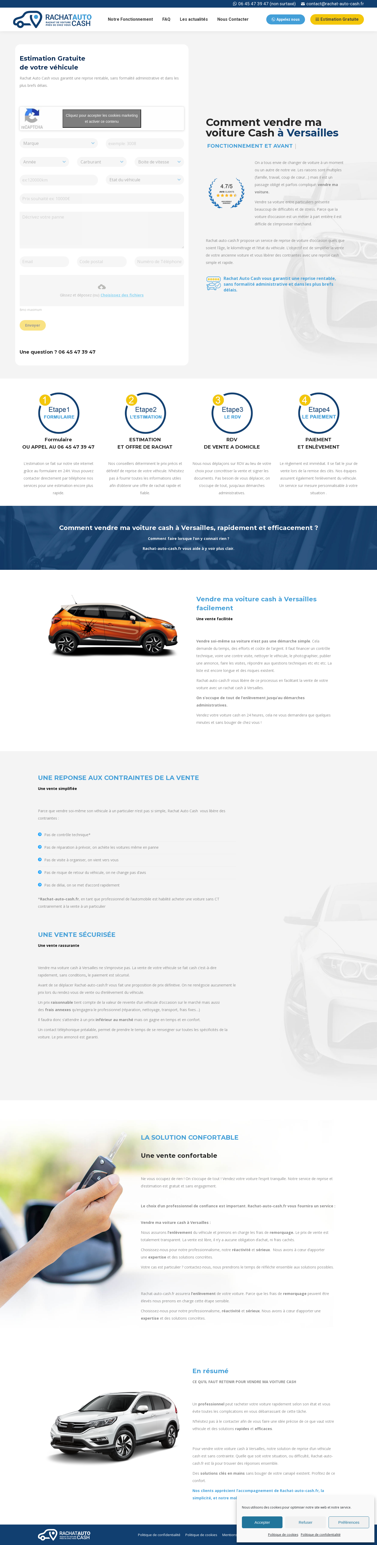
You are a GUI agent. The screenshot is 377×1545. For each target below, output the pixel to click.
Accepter (262, 1522)
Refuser (306, 1522)
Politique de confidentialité (321, 1534)
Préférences (348, 1522)
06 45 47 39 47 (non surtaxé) (264, 4)
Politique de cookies (283, 1534)
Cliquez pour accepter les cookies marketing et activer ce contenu (102, 118)
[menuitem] (130, 19)
